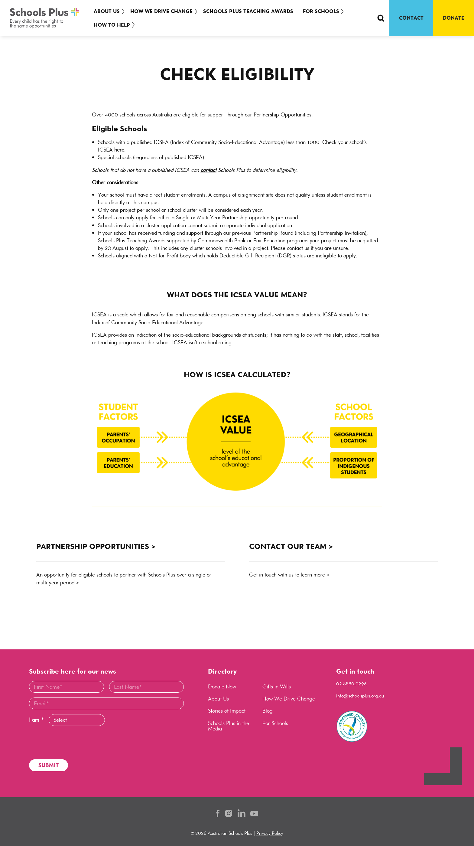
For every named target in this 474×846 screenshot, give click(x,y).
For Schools (324, 11)
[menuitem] (108, 11)
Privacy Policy (269, 833)
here (119, 149)
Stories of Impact (226, 710)
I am (36, 720)
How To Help (112, 24)
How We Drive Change (163, 11)
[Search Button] (381, 18)
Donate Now (222, 686)
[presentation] (75, 742)
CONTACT (411, 18)
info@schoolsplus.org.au (360, 696)
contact (208, 170)
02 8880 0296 (351, 684)
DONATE (453, 18)
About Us (107, 11)
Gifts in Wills (276, 686)
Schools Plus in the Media (228, 726)
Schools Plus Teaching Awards (251, 11)
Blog (267, 710)
